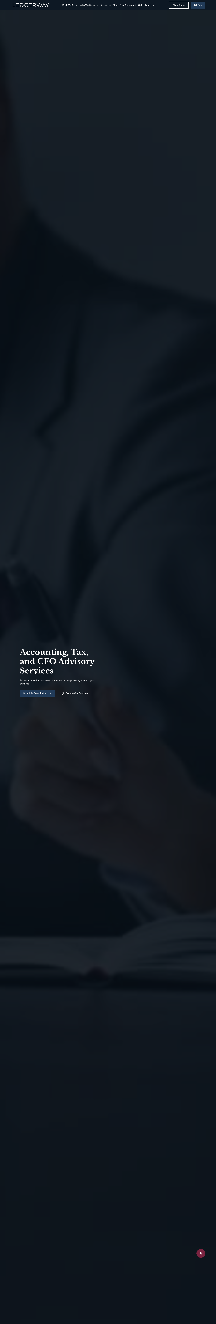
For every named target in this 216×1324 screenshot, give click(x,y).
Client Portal (178, 5)
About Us (105, 5)
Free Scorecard (128, 5)
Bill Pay (198, 5)
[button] (69, 5)
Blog (115, 5)
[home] (31, 5)
